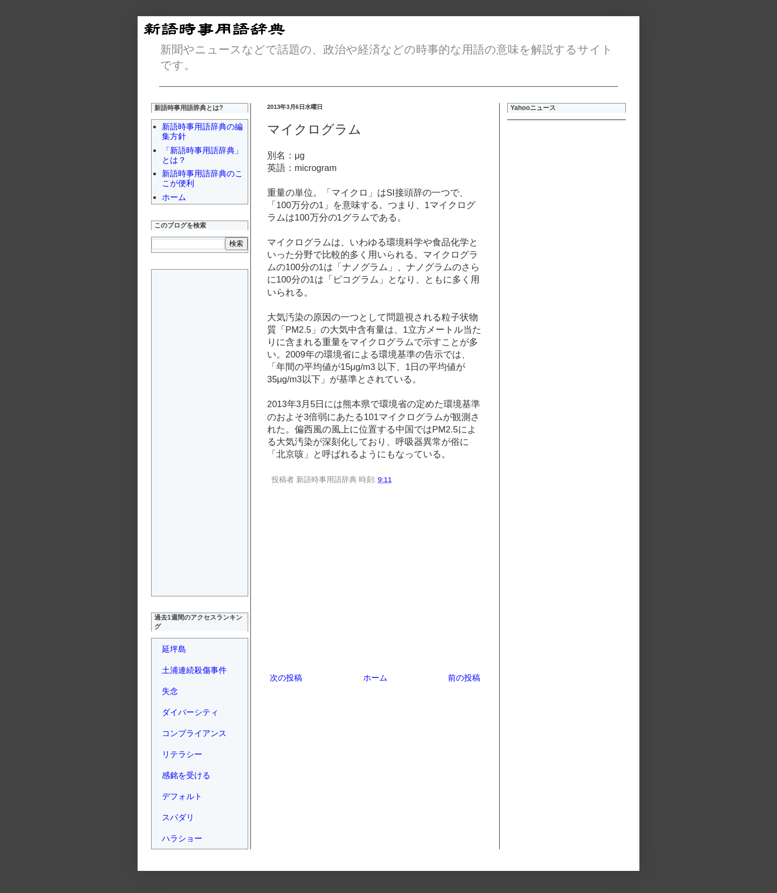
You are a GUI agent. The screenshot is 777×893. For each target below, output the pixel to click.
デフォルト (182, 796)
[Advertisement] (375, 580)
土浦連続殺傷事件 (194, 670)
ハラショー (182, 838)
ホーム (375, 677)
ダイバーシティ (190, 712)
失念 (170, 691)
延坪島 (174, 649)
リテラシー (182, 754)
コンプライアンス (194, 733)
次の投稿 (286, 677)
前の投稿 (464, 677)
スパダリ (178, 817)
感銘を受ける (186, 775)
